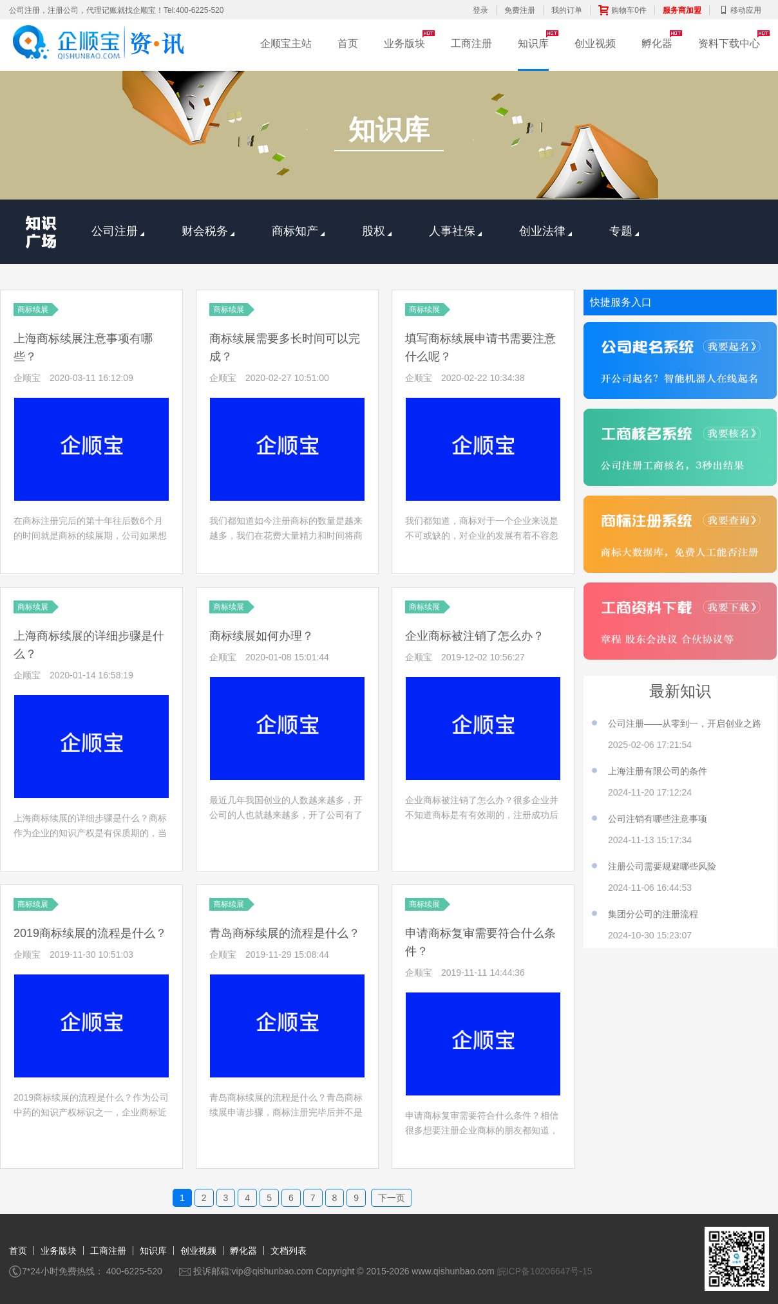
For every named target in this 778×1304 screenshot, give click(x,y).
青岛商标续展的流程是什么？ (284, 933)
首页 (347, 43)
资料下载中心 (729, 43)
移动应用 (739, 10)
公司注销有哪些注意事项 (657, 819)
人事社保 (455, 231)
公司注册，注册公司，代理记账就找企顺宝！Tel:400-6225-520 (116, 10)
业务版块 (404, 43)
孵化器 (656, 43)
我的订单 (566, 10)
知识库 (533, 43)
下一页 (391, 1198)
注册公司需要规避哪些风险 (662, 866)
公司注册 (117, 231)
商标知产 (298, 231)
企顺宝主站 (286, 43)
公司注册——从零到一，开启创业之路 (684, 723)
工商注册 (471, 43)
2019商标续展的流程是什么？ (90, 933)
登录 (480, 10)
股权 (377, 231)
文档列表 (288, 1250)
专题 (624, 231)
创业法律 (545, 231)
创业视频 (595, 43)
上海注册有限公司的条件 (657, 771)
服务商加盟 (682, 10)
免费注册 (519, 10)
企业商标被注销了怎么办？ (474, 635)
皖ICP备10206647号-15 (545, 1271)
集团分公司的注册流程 (653, 914)
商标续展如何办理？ (261, 635)
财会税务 (208, 231)
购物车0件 (622, 10)
